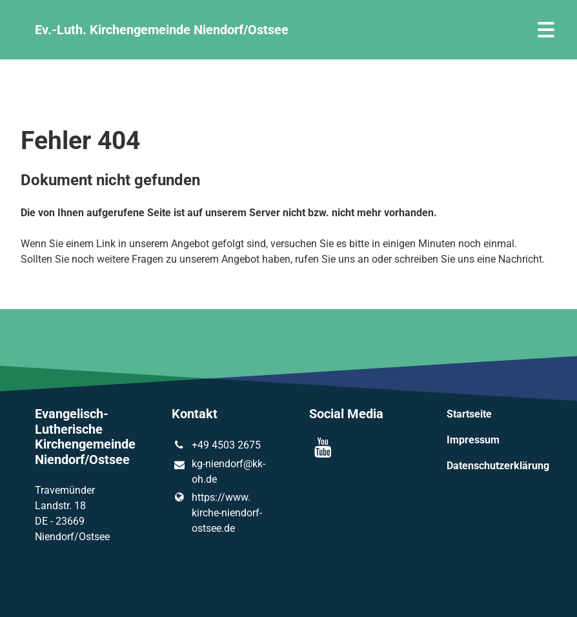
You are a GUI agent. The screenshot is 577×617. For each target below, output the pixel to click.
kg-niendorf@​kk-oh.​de (218, 472)
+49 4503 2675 (216, 445)
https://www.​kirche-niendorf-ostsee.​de (216, 513)
